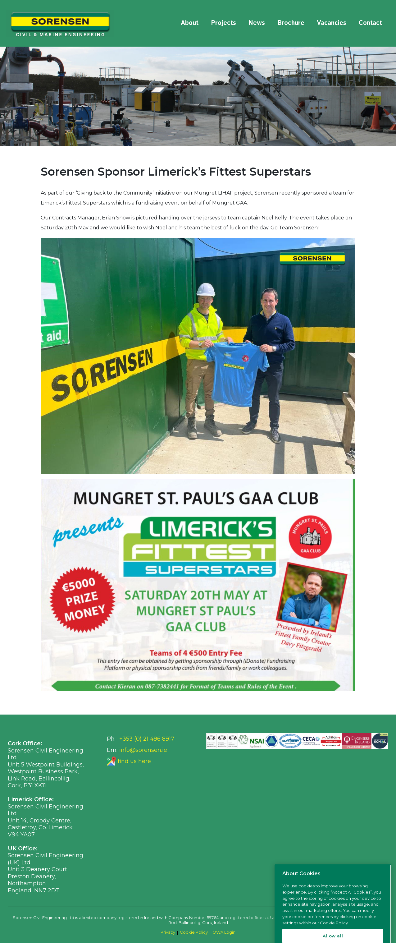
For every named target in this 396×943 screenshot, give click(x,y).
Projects (223, 23)
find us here (134, 761)
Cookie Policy (194, 932)
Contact (370, 23)
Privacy (168, 932)
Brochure (290, 23)
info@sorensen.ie (143, 750)
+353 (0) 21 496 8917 (146, 738)
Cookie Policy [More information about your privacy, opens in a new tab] (334, 937)
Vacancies (331, 23)
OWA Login (223, 932)
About (189, 23)
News (256, 23)
